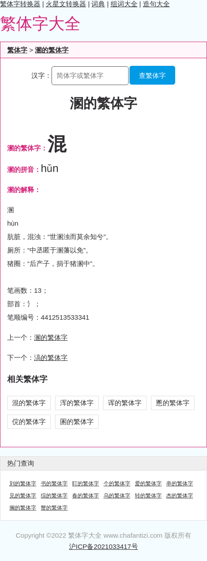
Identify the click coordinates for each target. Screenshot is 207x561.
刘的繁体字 (22, 483)
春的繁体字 (85, 495)
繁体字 (17, 50)
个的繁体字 (117, 483)
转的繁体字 (148, 495)
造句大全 (156, 4)
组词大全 (124, 4)
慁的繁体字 (173, 403)
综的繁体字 (54, 495)
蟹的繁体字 (54, 508)
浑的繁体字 (77, 403)
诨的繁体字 (125, 403)
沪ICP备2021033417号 (103, 546)
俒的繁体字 (29, 421)
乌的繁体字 (117, 495)
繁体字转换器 (20, 4)
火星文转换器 (66, 4)
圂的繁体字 (77, 421)
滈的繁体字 (51, 357)
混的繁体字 (29, 403)
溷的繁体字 (52, 50)
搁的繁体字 (22, 508)
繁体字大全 (40, 23)
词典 (98, 4)
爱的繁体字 (148, 483)
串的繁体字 (179, 483)
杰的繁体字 (179, 495)
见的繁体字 (22, 495)
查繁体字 (152, 75)
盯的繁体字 (85, 483)
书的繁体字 (54, 483)
